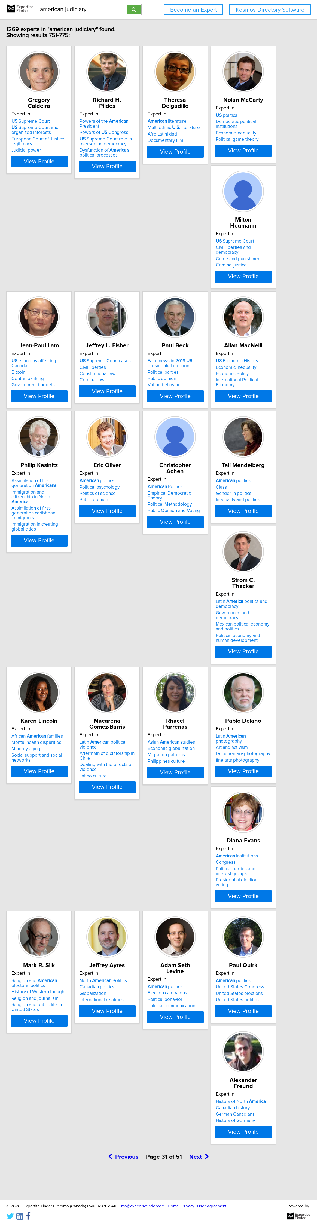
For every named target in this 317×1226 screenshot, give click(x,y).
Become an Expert (193, 10)
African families (230, 683)
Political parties (138, 413)
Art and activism (221, 829)
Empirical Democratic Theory (234, 549)
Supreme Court (60, 121)
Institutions (62, 964)
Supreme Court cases (66, 402)
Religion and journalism (146, 981)
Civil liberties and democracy (152, 268)
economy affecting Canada (235, 261)
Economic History (226, 402)
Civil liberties (54, 408)
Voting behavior (139, 426)
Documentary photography (232, 836)
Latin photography (233, 823)
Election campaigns (61, 1110)
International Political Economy (236, 421)
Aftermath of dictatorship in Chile (74, 829)
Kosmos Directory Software (270, 10)
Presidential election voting (68, 988)
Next (199, 1179)
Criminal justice (138, 280)
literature (224, 121)
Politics (222, 542)
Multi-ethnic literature (231, 127)
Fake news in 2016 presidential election (145, 405)
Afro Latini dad (219, 134)
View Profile (75, 171)
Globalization (218, 976)
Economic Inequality (225, 408)
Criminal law (53, 421)
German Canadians (224, 1117)
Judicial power (56, 150)
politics (52, 261)
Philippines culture (141, 842)
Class (46, 689)
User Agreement (211, 1206)
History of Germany (224, 1123)
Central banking (221, 274)
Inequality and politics (63, 702)
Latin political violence (73, 823)
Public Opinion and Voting (231, 561)
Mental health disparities (229, 689)
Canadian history (222, 1110)
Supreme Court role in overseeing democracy (149, 141)
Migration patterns (141, 836)
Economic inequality (61, 274)
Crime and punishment (146, 274)
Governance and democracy (151, 694)
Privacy (188, 1206)
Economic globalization (146, 829)
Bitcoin (211, 268)
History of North (230, 1104)
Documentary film (222, 140)
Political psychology (143, 549)
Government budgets (226, 280)
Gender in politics (59, 696)
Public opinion (137, 420)
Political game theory (62, 280)
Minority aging (219, 696)
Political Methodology (227, 555)
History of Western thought (150, 975)
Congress (51, 970)
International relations (227, 983)
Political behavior (58, 1117)
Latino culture (54, 847)
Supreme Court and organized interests (64, 130)
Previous (123, 1179)
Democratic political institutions (72, 268)
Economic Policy (221, 415)
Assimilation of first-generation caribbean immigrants (72, 568)
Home (173, 1206)
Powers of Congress (147, 132)
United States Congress (147, 1110)
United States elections (146, 1117)
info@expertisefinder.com (142, 1206)
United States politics (144, 1123)
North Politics (228, 964)
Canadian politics (222, 970)
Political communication (65, 1123)
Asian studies (146, 823)
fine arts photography (226, 842)
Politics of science (141, 555)
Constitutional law (59, 415)
